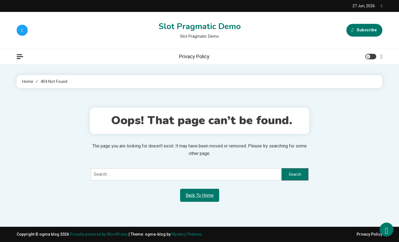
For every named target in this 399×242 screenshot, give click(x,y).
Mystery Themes (186, 234)
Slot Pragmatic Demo (199, 26)
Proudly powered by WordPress (99, 234)
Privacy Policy (194, 56)
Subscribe (364, 30)
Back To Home (200, 195)
